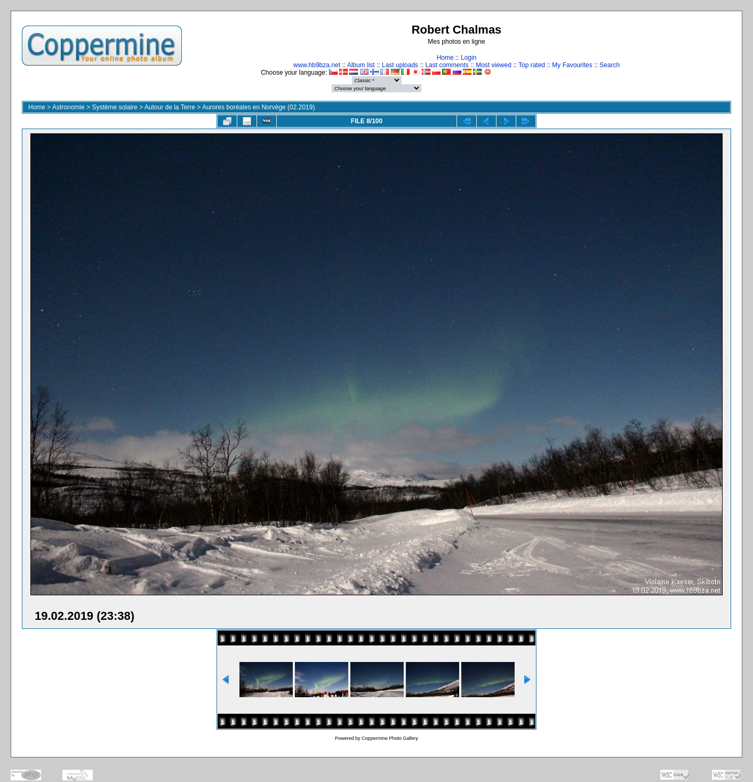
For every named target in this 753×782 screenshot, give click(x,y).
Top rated (531, 65)
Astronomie (68, 107)
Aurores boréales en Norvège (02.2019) (258, 107)
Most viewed (493, 65)
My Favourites (572, 65)
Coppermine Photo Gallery (390, 738)
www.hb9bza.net (316, 65)
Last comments (446, 65)
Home (445, 57)
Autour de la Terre (170, 107)
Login (468, 57)
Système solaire (114, 107)
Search (609, 65)
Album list (361, 65)
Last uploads (400, 65)
